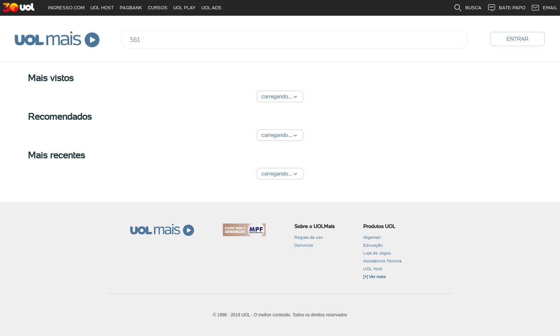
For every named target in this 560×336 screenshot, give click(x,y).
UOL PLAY (184, 7)
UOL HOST (102, 7)
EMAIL (544, 8)
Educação (373, 245)
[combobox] (294, 39)
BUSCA (467, 8)
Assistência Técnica (382, 260)
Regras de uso (308, 237)
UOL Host (372, 268)
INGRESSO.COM (66, 7)
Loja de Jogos (377, 253)
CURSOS (158, 7)
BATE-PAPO (506, 8)
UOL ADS (211, 7)
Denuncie (303, 245)
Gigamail (372, 237)
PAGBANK (131, 7)
